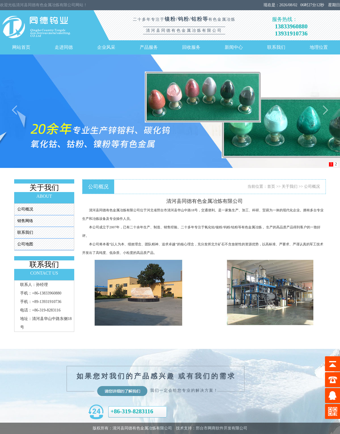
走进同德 (64, 47)
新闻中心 (234, 47)
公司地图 (25, 244)
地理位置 (319, 47)
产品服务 (149, 47)
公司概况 (25, 209)
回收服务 (191, 47)
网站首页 (21, 47)
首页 (271, 186)
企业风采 (106, 47)
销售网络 (25, 221)
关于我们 (290, 186)
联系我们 (276, 47)
